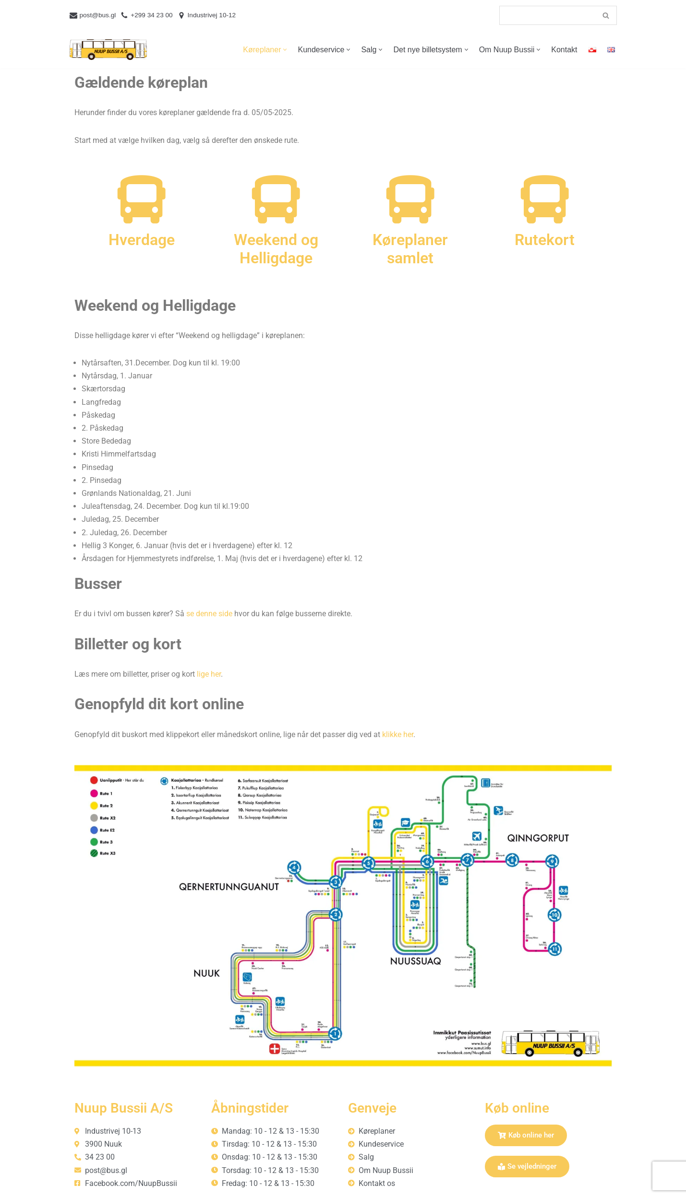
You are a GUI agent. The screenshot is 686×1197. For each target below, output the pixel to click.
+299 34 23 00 (151, 15)
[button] (285, 49)
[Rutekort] (545, 199)
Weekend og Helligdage (276, 249)
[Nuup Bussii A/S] (108, 49)
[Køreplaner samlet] (410, 199)
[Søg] (547, 15)
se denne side (209, 613)
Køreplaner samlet (410, 249)
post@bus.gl (98, 15)
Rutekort (545, 240)
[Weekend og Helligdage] (276, 199)
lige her (209, 674)
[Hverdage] (142, 199)
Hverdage (141, 240)
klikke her (397, 734)
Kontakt (564, 50)
